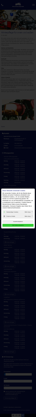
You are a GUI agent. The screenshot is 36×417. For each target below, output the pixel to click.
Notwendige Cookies (11, 212)
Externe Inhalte (9, 216)
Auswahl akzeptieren (18, 221)
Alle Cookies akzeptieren (18, 225)
